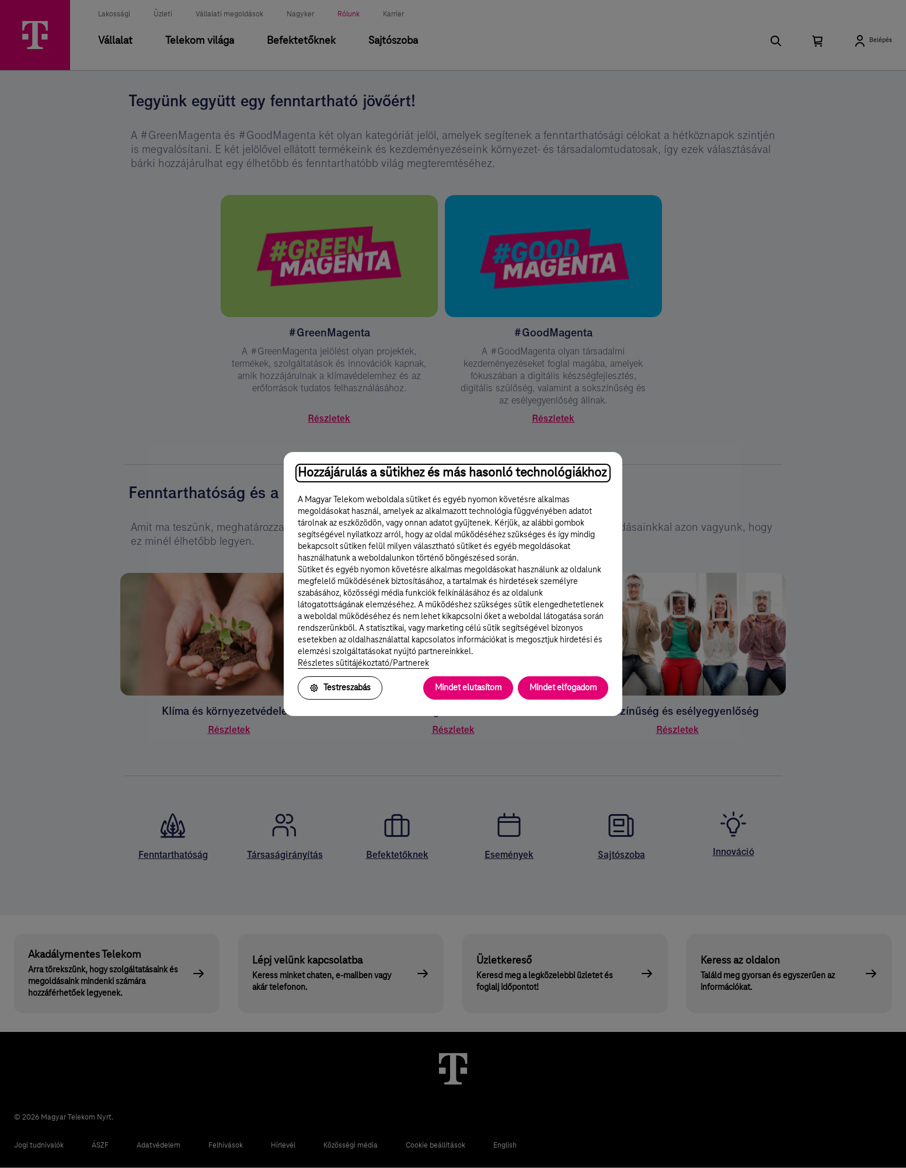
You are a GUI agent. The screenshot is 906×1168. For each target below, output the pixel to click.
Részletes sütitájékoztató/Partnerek (363, 663)
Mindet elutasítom (468, 688)
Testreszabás (340, 688)
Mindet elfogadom (563, 688)
